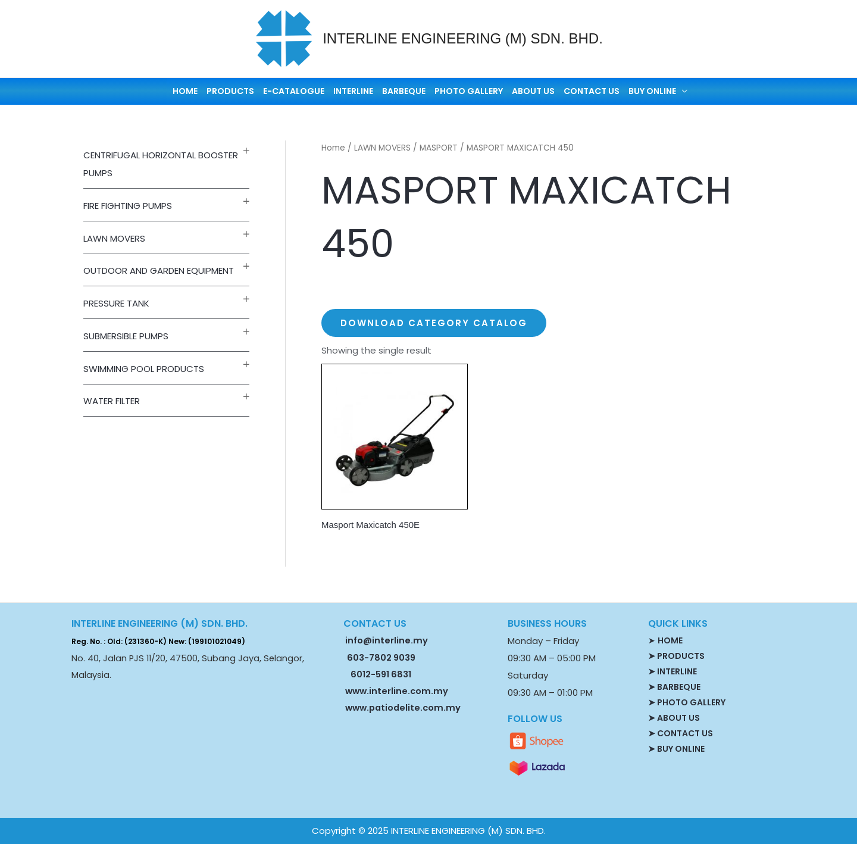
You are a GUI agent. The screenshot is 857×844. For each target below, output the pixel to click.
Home (333, 148)
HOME (185, 91)
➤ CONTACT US (680, 733)
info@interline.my (385, 640)
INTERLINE (353, 91)
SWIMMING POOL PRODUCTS (143, 368)
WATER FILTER (111, 401)
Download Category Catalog (433, 323)
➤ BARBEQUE (674, 687)
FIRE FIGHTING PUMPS (127, 205)
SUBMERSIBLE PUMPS (125, 336)
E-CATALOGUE (293, 91)
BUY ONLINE (652, 91)
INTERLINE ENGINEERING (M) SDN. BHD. (463, 38)
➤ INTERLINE (672, 671)
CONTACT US (592, 91)
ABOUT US (533, 91)
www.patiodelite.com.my (402, 708)
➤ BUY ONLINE (676, 749)
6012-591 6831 (381, 674)
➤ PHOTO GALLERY (686, 702)
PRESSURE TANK (116, 303)
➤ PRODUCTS (676, 656)
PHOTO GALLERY (468, 91)
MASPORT (439, 148)
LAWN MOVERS (114, 238)
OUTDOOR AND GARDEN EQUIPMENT (158, 270)
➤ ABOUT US (674, 718)
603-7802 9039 (381, 658)
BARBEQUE (404, 91)
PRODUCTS (230, 91)
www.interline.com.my (396, 691)
